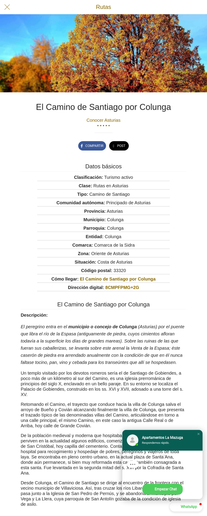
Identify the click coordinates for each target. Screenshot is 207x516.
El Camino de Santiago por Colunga (118, 279)
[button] (198, 434)
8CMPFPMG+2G (122, 287)
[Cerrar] (7, 7)
